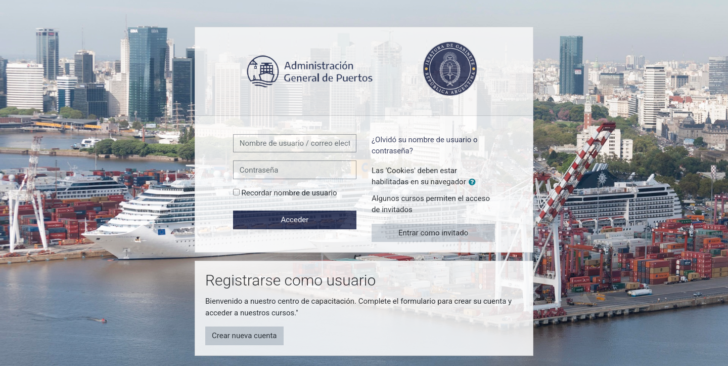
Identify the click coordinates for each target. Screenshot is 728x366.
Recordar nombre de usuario (289, 192)
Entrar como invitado (433, 232)
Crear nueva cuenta (244, 335)
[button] (474, 182)
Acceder (294, 219)
